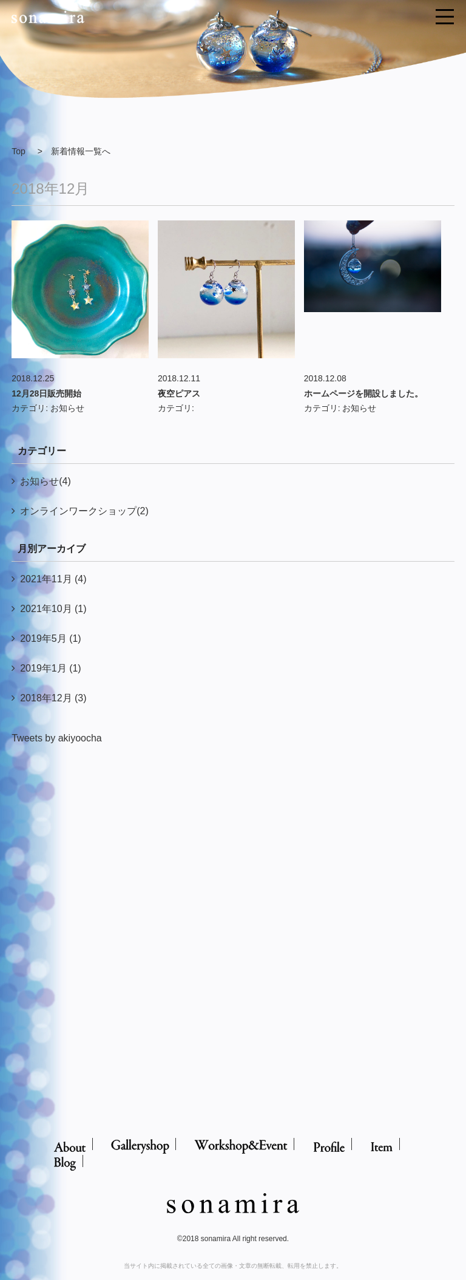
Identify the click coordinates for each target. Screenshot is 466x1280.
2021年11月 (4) (53, 579)
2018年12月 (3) (53, 698)
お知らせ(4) (45, 481)
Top (18, 151)
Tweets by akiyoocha (57, 738)
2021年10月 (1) (53, 609)
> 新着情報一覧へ (74, 151)
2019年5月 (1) (50, 638)
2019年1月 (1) (50, 668)
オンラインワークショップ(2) (84, 511)
